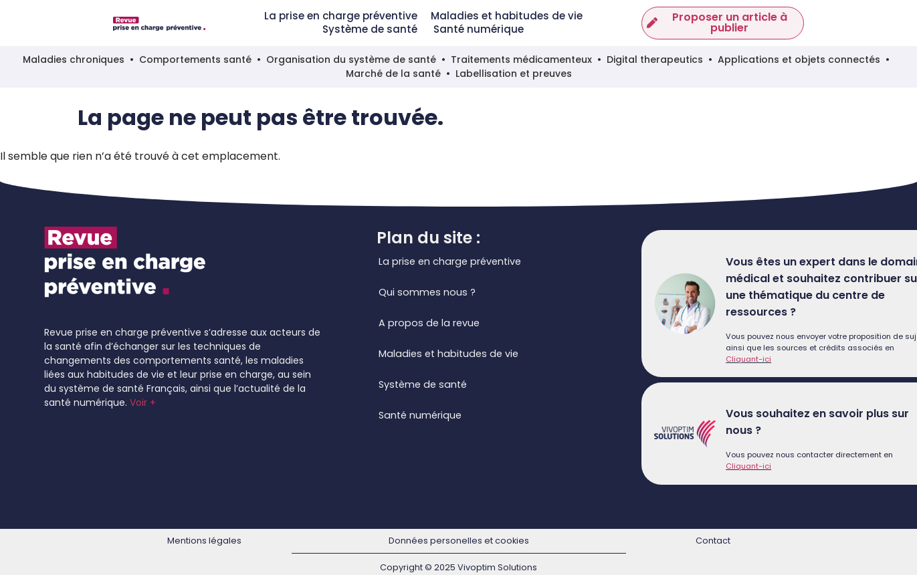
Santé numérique (478, 29)
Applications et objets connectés (799, 59)
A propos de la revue (429, 323)
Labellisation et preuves (513, 73)
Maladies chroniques (73, 59)
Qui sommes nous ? (427, 292)
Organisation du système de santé (351, 59)
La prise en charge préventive (340, 16)
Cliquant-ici (748, 359)
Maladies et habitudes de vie (507, 16)
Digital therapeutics (655, 59)
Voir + (143, 402)
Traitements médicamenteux (521, 59)
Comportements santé (195, 59)
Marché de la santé (393, 73)
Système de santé (371, 29)
